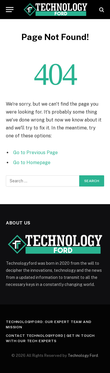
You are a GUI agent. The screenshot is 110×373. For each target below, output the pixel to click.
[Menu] (9, 9)
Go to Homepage (31, 162)
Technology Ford (83, 355)
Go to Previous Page (35, 152)
